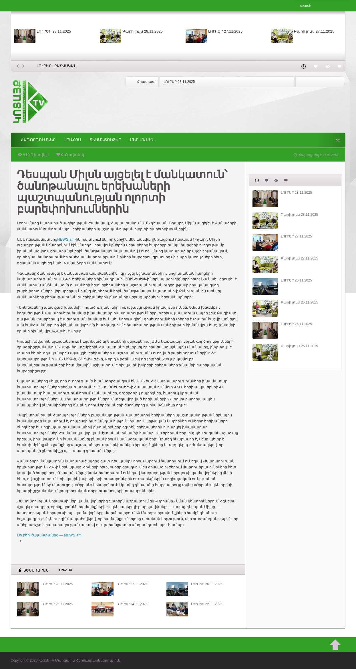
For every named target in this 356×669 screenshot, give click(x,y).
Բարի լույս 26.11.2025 (299, 302)
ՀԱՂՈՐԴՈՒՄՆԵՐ (38, 139)
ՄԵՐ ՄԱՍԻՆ (142, 139)
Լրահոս (72, 139)
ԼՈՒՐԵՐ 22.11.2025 (206, 604)
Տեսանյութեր (105, 139)
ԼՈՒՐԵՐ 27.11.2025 (225, 31)
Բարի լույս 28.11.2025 (142, 31)
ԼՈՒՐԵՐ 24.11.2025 (132, 604)
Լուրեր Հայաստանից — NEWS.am (49, 535)
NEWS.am (66, 239)
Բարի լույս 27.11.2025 (314, 31)
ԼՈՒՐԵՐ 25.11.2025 (57, 604)
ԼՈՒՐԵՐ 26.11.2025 (206, 584)
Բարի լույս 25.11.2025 (299, 346)
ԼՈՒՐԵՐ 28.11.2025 (54, 31)
